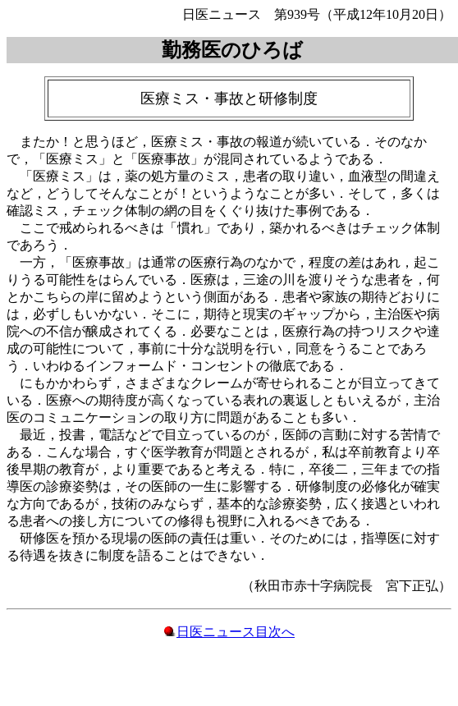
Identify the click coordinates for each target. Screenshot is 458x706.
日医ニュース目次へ (235, 632)
